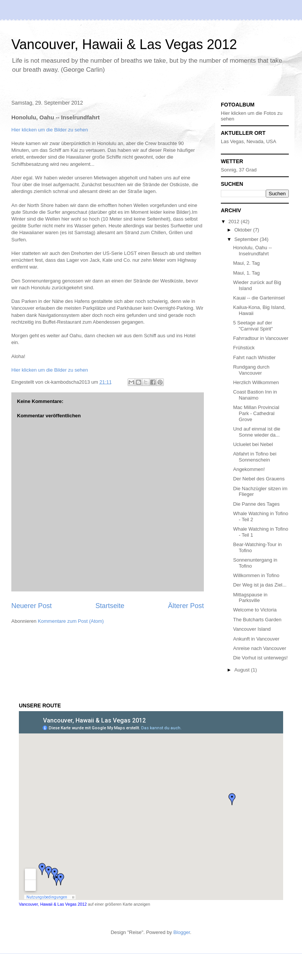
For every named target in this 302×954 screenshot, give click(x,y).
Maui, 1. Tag (246, 273)
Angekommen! (249, 469)
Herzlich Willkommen (256, 382)
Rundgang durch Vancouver (251, 370)
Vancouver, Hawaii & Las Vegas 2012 (124, 44)
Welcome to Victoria (254, 610)
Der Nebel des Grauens (259, 479)
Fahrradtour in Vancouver (260, 338)
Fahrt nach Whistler (254, 357)
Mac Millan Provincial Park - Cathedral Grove (256, 413)
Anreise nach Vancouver (259, 648)
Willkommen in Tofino (256, 575)
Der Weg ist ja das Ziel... (259, 585)
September (247, 239)
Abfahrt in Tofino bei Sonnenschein (254, 457)
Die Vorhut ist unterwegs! (260, 658)
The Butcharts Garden (257, 619)
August (242, 670)
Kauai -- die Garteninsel (259, 298)
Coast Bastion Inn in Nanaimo (255, 395)
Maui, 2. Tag (246, 263)
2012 (234, 221)
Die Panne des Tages (256, 504)
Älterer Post (186, 606)
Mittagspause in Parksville (250, 598)
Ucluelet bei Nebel (253, 444)
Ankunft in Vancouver (256, 639)
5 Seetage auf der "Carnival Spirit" (253, 326)
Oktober (243, 230)
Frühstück (243, 347)
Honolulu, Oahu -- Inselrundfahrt (252, 250)
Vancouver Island (252, 629)
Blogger (181, 932)
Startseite (110, 606)
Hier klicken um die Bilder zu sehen (49, 130)
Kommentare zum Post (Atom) (71, 621)
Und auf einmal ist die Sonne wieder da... (256, 432)
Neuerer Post (31, 606)
